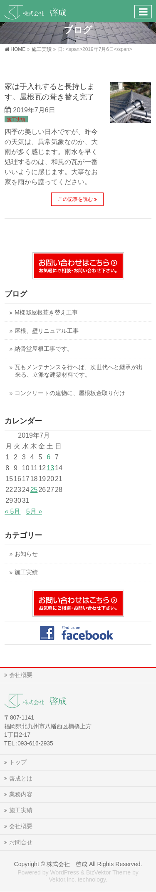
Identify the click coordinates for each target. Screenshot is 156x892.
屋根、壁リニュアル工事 (47, 331)
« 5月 (12, 511)
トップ (18, 762)
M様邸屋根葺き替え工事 (46, 312)
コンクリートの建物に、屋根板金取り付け (70, 393)
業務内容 (20, 794)
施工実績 (16, 119)
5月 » (34, 511)
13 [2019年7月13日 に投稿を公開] (50, 467)
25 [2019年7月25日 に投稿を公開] (34, 489)
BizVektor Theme (108, 872)
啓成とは (20, 778)
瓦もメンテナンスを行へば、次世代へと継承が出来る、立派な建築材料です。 (79, 371)
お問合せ (20, 842)
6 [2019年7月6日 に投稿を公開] (48, 457)
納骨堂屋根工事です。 (44, 349)
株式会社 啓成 (67, 864)
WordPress (64, 872)
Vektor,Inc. (62, 879)
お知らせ (26, 554)
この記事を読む (75, 199)
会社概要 (20, 675)
